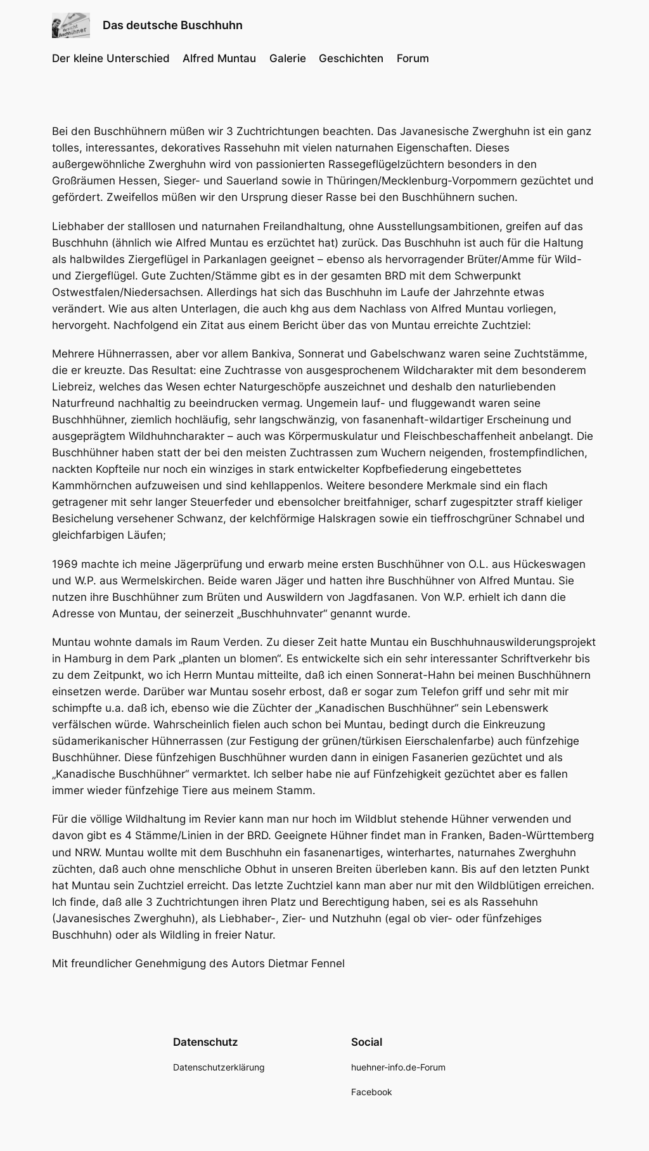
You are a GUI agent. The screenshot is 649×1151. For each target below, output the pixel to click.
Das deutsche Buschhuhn (173, 25)
